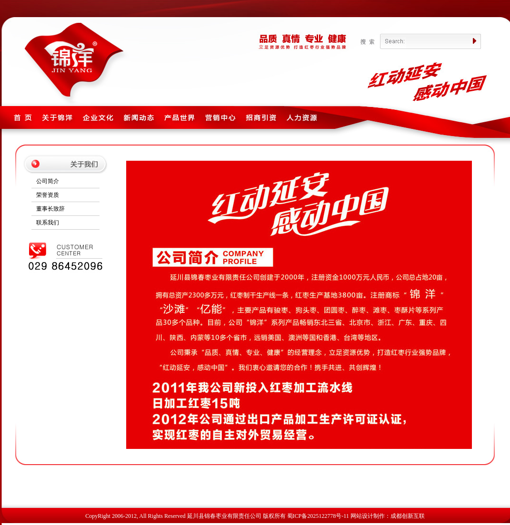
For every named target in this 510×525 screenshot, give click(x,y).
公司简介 (47, 181)
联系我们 (47, 222)
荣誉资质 (47, 195)
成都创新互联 (407, 516)
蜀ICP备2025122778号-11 (318, 516)
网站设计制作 (367, 516)
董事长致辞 (50, 208)
